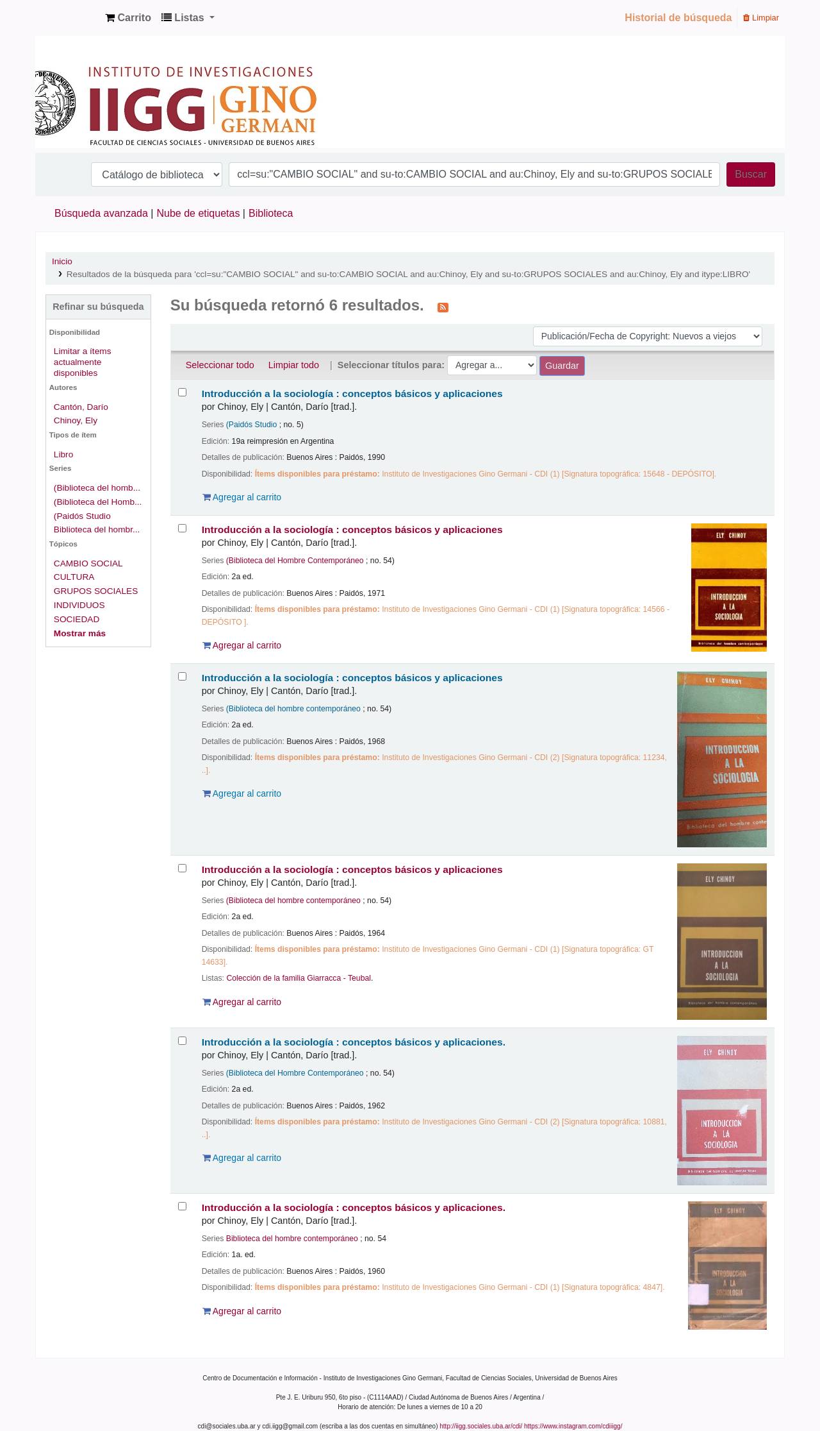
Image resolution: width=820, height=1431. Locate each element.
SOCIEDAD (76, 619)
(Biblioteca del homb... (97, 488)
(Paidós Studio (82, 516)
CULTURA (74, 577)
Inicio (62, 261)
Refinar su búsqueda (98, 306)
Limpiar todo (293, 365)
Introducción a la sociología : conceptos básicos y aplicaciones (352, 393)
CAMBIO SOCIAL (88, 563)
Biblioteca (271, 213)
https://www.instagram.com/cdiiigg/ (573, 1426)
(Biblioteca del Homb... (98, 502)
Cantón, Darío (81, 407)
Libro (63, 454)
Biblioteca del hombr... (97, 529)
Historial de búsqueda (678, 17)
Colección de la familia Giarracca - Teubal (298, 978)
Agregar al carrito (242, 497)
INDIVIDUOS (79, 605)
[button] (128, 18)
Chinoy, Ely (75, 420)
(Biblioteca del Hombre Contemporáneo (295, 560)
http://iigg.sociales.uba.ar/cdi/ (480, 1426)
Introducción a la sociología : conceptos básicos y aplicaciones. (353, 1042)
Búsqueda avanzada (101, 213)
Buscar (751, 174)
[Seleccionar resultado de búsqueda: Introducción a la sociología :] (182, 392)
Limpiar (761, 17)
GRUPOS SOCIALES (96, 591)
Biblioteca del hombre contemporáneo (292, 1238)
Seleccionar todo (220, 365)
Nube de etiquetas (198, 213)
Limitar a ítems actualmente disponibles (82, 362)
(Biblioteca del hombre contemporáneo (293, 708)
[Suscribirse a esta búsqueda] (443, 306)
